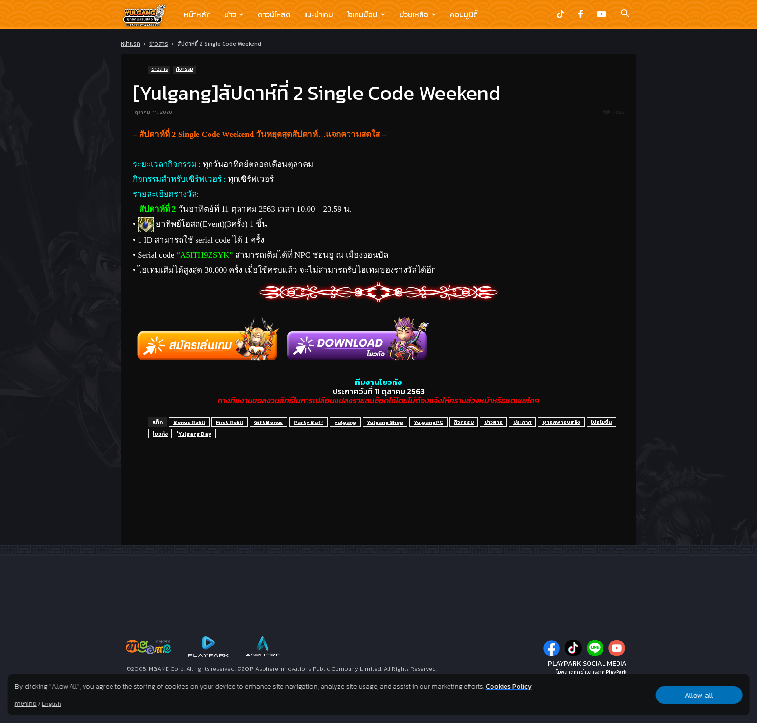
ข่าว (234, 14)
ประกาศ (522, 422)
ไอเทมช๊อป (366, 14)
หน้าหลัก (197, 14)
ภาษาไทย (26, 703)
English (51, 703)
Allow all (699, 695)
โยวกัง (160, 433)
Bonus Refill (189, 422)
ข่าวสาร (158, 44)
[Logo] (149, 15)
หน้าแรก (130, 44)
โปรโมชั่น (601, 422)
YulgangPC (428, 422)
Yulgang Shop (385, 422)
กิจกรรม (184, 69)
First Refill (229, 422)
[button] (624, 14)
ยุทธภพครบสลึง (561, 422)
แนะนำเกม (318, 14)
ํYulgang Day (194, 433)
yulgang (345, 422)
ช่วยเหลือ (417, 14)
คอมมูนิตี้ (464, 14)
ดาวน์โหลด (274, 14)
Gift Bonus (268, 422)
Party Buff (308, 422)
